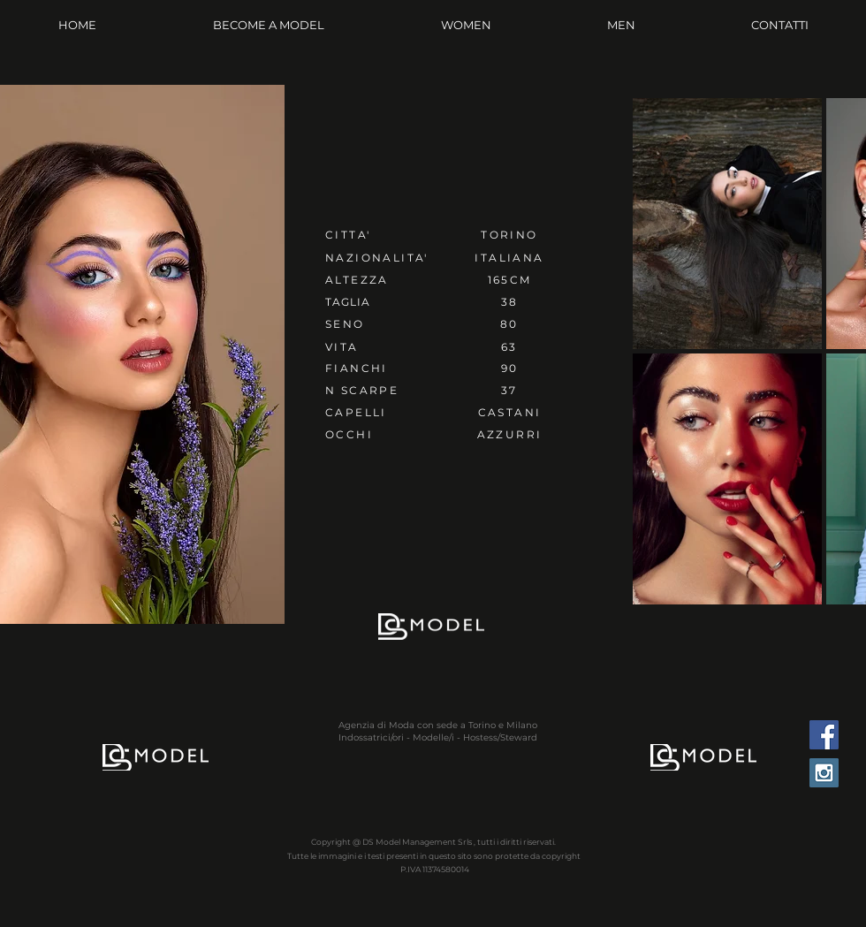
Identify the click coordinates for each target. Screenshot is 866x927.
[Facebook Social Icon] (824, 734)
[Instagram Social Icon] (824, 772)
